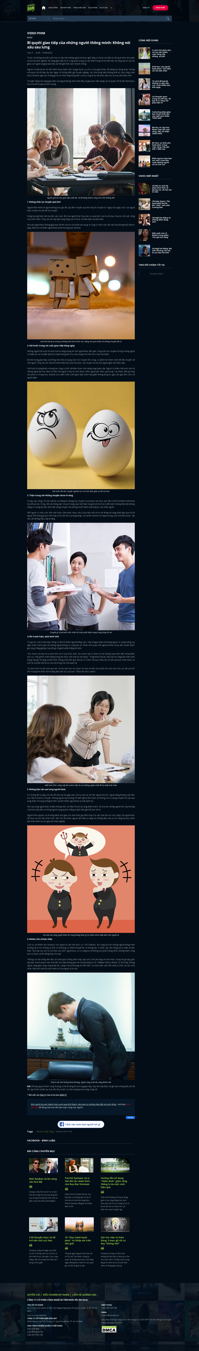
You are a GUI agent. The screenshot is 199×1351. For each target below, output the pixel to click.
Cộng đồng (53, 8)
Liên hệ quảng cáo (84, 1294)
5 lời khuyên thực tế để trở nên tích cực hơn (42, 1239)
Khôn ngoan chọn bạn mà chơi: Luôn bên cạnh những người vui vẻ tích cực (162, 161)
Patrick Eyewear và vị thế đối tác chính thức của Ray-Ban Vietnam (77, 1181)
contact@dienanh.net (110, 1315)
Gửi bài (130, 1117)
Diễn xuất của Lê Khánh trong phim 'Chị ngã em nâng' (160, 235)
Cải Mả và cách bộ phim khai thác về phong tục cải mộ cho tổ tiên (162, 189)
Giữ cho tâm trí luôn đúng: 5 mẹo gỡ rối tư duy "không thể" (113, 1240)
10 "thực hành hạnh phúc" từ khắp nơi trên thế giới (78, 1240)
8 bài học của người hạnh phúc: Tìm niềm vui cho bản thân (161, 68)
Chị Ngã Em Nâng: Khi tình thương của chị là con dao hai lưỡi (162, 250)
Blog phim (92, 8)
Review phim (66, 8)
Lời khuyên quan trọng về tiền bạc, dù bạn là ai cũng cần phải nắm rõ (161, 99)
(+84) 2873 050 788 (35, 1335)
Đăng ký (146, 8)
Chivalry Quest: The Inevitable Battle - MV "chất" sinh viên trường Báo (161, 204)
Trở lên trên (145, 1348)
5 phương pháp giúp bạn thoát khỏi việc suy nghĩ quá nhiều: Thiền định (161, 115)
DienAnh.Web (156, 273)
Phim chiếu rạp (79, 8)
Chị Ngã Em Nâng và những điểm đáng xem (161, 219)
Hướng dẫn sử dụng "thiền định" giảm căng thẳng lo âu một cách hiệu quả (114, 1182)
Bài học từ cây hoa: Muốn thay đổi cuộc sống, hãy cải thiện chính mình (161, 130)
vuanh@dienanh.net (35, 1332)
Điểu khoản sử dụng (56, 1294)
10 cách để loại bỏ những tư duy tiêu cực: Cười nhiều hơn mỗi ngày (161, 84)
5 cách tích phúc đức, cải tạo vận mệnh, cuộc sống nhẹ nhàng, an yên (161, 53)
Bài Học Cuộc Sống (45, 1131)
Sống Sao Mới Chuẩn (64, 1131)
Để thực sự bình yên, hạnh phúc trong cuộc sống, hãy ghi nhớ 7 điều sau (161, 146)
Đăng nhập (160, 8)
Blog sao (104, 8)
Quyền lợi (33, 1294)
